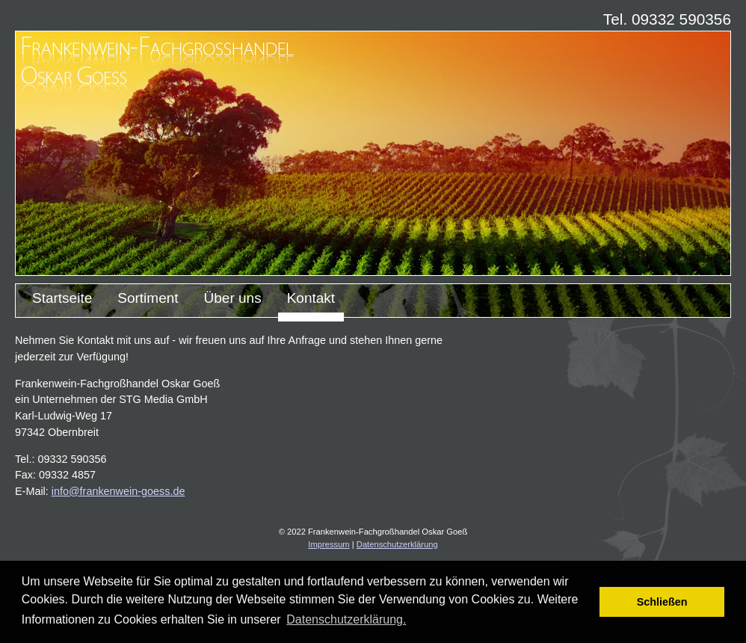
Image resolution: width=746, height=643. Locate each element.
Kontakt (311, 298)
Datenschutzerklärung (397, 544)
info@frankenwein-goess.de (118, 491)
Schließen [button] (662, 602)
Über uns (233, 298)
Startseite (62, 298)
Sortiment (147, 298)
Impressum (328, 544)
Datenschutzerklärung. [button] (346, 619)
